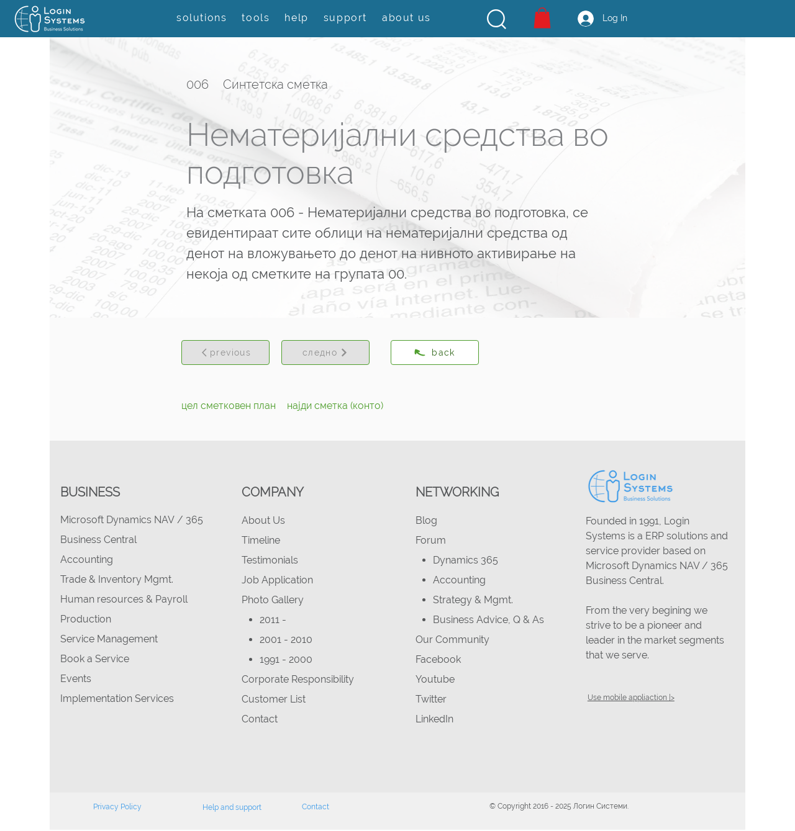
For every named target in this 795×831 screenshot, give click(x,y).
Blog (426, 520)
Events (75, 679)
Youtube (435, 679)
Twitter (431, 699)
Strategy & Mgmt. (473, 600)
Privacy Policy (117, 806)
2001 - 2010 (286, 639)
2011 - (274, 620)
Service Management (109, 639)
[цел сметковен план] (228, 406)
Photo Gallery (273, 600)
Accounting (86, 559)
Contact (260, 719)
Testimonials (270, 560)
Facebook (438, 659)
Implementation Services (117, 698)
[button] (496, 19)
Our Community (452, 639)
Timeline (261, 540)
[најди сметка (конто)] (335, 406)
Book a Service (94, 659)
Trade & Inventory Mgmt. (116, 579)
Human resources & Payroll (124, 599)
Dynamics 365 (465, 560)
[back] (435, 352)
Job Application (277, 580)
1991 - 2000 (286, 659)
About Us (263, 520)
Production (85, 619)
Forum (431, 540)
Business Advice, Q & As (488, 620)
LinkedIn (434, 719)
